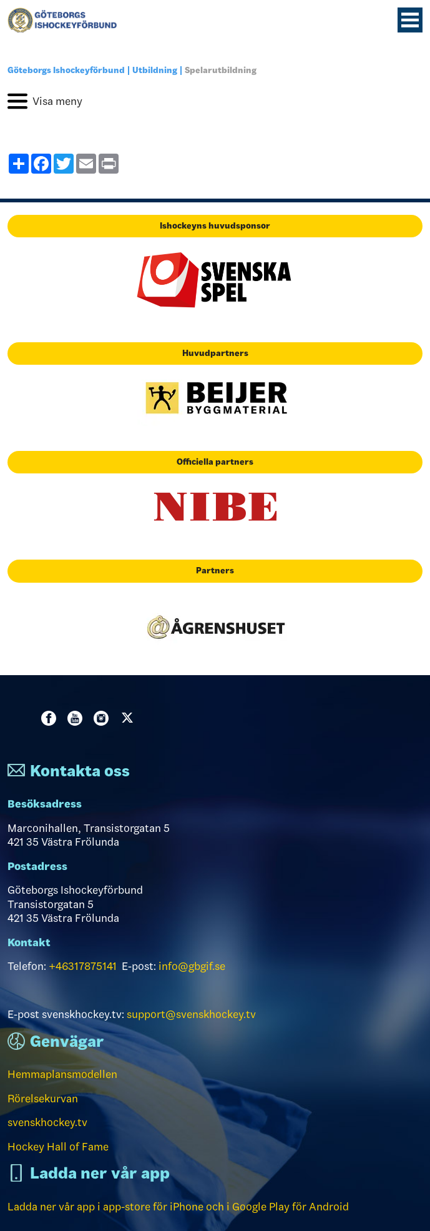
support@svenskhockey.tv (191, 1014)
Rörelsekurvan (42, 1098)
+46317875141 (83, 966)
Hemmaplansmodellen (62, 1074)
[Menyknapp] (410, 19)
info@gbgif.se (192, 966)
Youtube (77, 718)
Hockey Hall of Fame (58, 1147)
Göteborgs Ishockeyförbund (66, 70)
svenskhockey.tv (47, 1122)
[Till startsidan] (67, 19)
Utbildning (154, 70)
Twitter (130, 718)
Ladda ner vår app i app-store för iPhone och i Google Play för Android (178, 1207)
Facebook (51, 718)
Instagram (104, 718)
